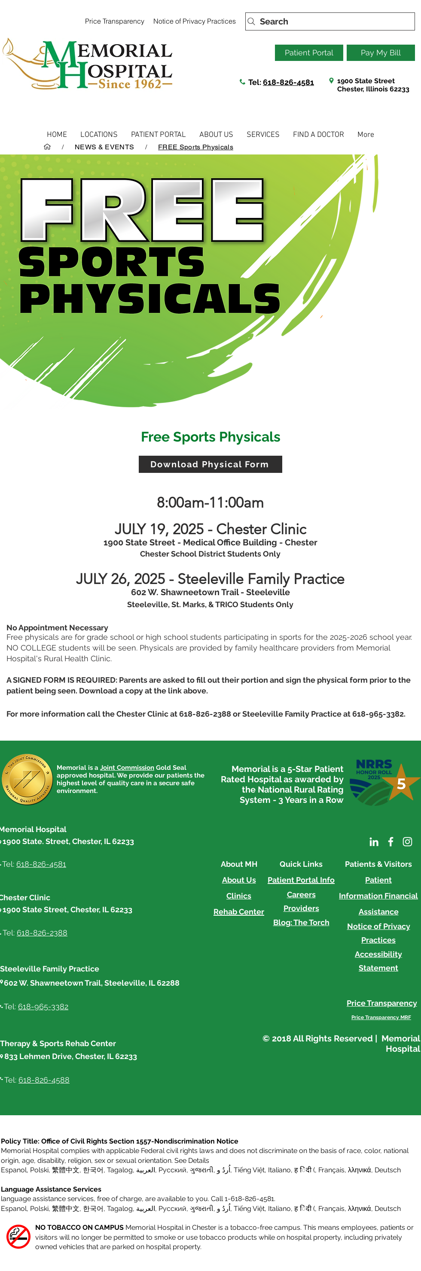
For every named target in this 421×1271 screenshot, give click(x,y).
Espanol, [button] (14, 1208)
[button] (99, 135)
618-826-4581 (288, 82)
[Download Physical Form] (210, 464)
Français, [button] (332, 1208)
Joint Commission (127, 768)
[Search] (330, 21)
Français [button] (331, 1170)
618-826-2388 (42, 932)
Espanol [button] (14, 1170)
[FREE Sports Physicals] (196, 146)
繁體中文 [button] (65, 1170)
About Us (239, 879)
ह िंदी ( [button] (304, 1170)
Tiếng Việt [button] (249, 1170)
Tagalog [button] (120, 1170)
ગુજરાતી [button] (202, 1170)
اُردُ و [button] (223, 1170)
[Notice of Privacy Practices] (194, 21)
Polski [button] (39, 1170)
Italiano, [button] (280, 1208)
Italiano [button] (279, 1170)
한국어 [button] (93, 1170)
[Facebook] (390, 841)
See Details (191, 1160)
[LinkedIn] (374, 841)
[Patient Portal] (309, 53)
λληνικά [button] (359, 1170)
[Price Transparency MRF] (381, 1017)
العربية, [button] (145, 1170)
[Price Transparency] (114, 21)
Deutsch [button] (388, 1170)
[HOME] (47, 146)
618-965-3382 (43, 1006)
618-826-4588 (44, 1079)
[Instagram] (407, 841)
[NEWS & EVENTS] (104, 146)
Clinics (238, 895)
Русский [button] (172, 1170)
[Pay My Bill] (381, 53)
